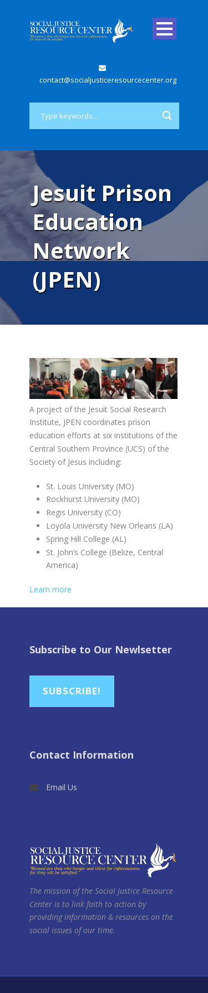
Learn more (50, 589)
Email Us (61, 787)
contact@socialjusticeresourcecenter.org (107, 80)
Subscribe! (72, 690)
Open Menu (164, 28)
